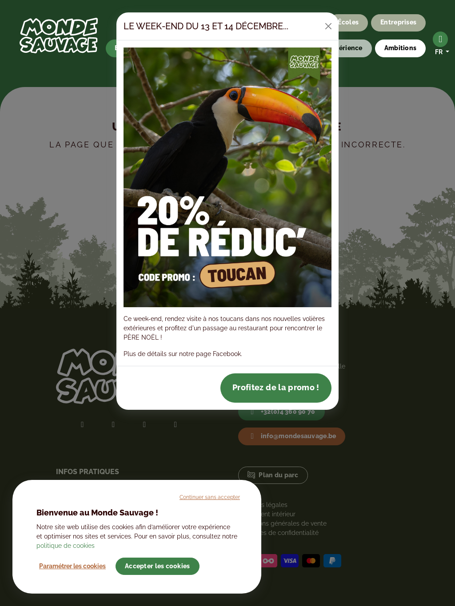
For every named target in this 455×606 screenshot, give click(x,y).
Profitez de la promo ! (275, 387)
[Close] (328, 26)
